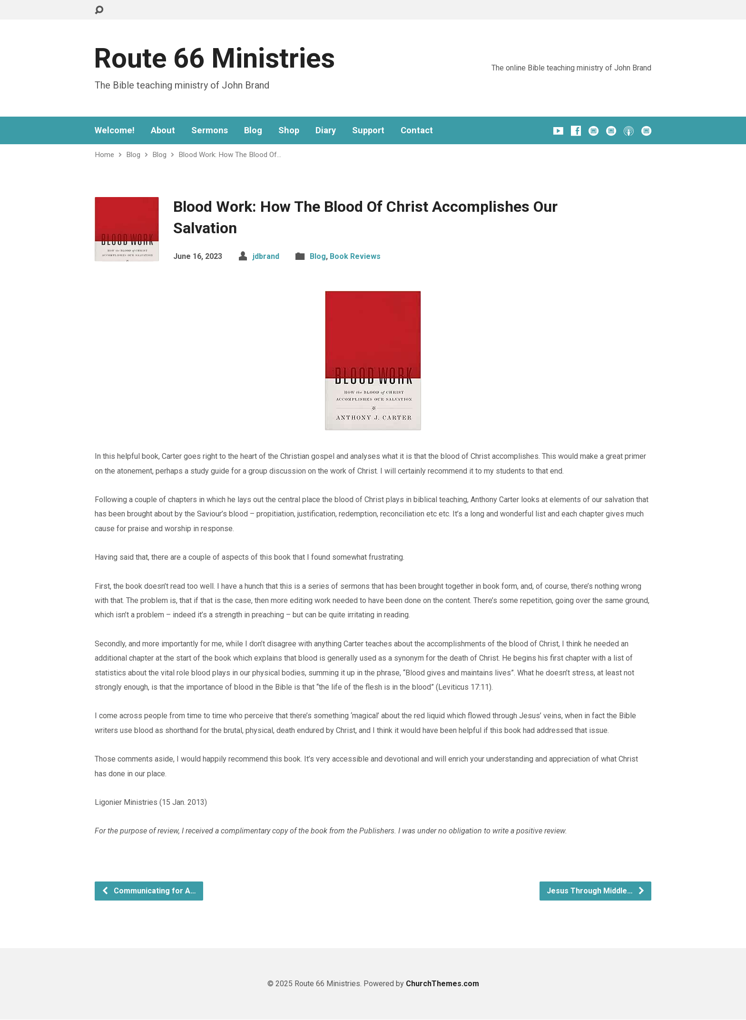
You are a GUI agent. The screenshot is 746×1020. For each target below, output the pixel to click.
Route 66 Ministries (214, 58)
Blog (253, 130)
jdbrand (266, 256)
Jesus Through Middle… (596, 890)
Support (368, 130)
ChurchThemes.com (442, 983)
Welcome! (115, 130)
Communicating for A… (148, 890)
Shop (288, 130)
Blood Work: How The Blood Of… (229, 154)
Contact (417, 130)
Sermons (209, 130)
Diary (325, 130)
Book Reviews (355, 256)
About (163, 130)
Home (104, 154)
